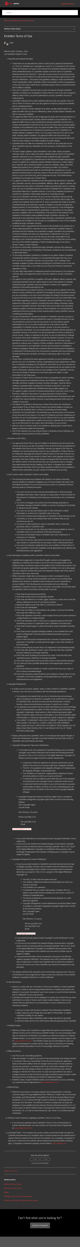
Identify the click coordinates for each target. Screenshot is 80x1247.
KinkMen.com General (19, 20)
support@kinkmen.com (23, 1041)
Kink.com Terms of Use (13, 1188)
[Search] (40, 12)
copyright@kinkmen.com (21, 829)
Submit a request (67, 4)
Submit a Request (40, 1225)
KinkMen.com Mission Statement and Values (21, 1200)
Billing (6, 1192)
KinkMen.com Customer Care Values (18, 1196)
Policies (31, 20)
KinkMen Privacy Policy (13, 1184)
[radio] (34, 1159)
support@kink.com (59, 1143)
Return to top (10, 1171)
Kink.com (7, 20)
